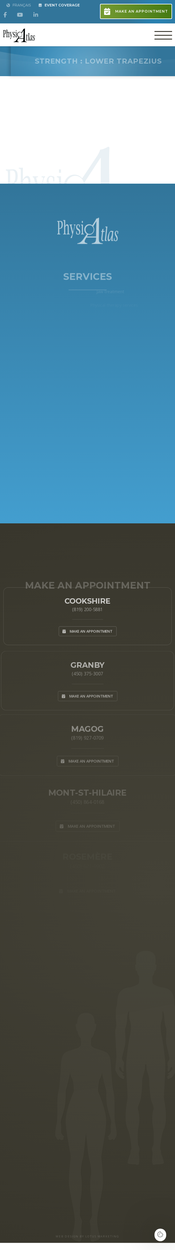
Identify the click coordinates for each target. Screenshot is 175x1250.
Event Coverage (59, 5)
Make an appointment (136, 11)
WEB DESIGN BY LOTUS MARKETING (87, 1236)
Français (18, 5)
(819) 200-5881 (87, 608)
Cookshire (88, 599)
